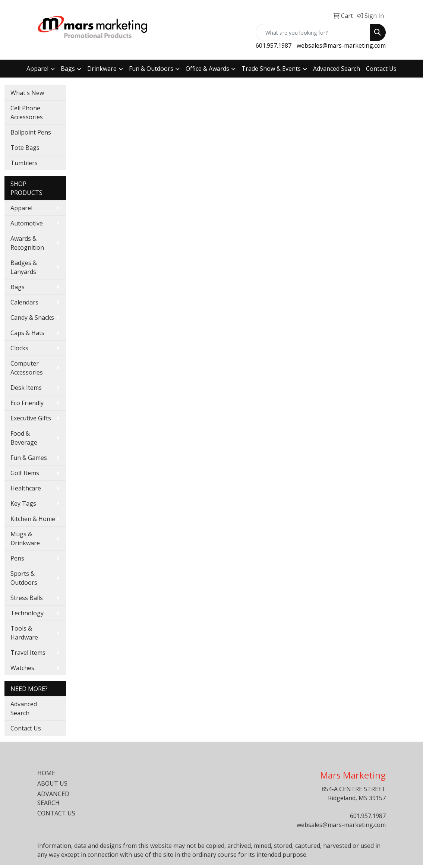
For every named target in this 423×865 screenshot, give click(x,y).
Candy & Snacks (32, 317)
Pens (17, 558)
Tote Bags (25, 147)
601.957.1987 (273, 45)
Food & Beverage (23, 437)
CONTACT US (56, 813)
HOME (46, 773)
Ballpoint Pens (30, 132)
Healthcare (25, 488)
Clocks (19, 348)
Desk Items (26, 387)
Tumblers (24, 163)
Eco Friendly (27, 403)
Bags (68, 68)
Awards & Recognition (27, 243)
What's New (27, 93)
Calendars (24, 302)
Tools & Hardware (24, 632)
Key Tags (23, 503)
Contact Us (381, 68)
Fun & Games (28, 458)
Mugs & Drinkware (25, 538)
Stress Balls (26, 598)
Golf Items (24, 473)
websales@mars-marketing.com (341, 45)
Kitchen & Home (32, 519)
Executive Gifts (30, 418)
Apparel (37, 68)
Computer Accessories (26, 367)
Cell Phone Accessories (26, 112)
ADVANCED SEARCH (53, 798)
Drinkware (102, 68)
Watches (22, 668)
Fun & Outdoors (151, 68)
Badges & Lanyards (23, 267)
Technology (27, 613)
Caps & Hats (27, 333)
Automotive (26, 223)
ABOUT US (52, 783)
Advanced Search (336, 68)
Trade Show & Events (271, 68)
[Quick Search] (313, 32)
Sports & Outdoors (23, 578)
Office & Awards (207, 68)
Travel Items (27, 652)
